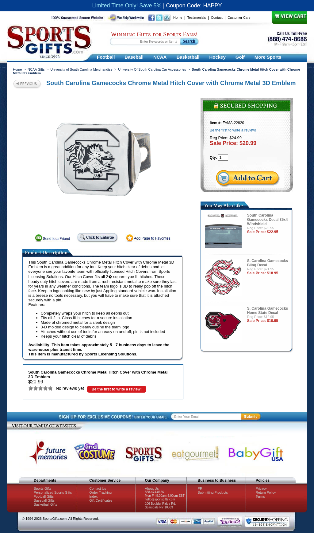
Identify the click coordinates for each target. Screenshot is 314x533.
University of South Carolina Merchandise (81, 69)
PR (200, 488)
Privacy (261, 488)
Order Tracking (100, 492)
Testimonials (196, 17)
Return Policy (266, 492)
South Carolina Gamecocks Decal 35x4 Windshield (267, 219)
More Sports (268, 57)
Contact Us (97, 488)
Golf (240, 57)
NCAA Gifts (36, 69)
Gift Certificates (100, 500)
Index (93, 496)
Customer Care (239, 17)
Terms (260, 496)
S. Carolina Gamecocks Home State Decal (267, 310)
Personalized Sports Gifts (53, 492)
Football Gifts (44, 496)
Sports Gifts (42, 488)
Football (106, 57)
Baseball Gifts (44, 500)
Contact (217, 17)
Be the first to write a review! (117, 389)
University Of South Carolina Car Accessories (152, 69)
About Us (152, 488)
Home (177, 17)
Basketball (187, 57)
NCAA (160, 57)
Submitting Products (213, 492)
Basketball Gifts (45, 504)
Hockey (217, 57)
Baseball (134, 57)
